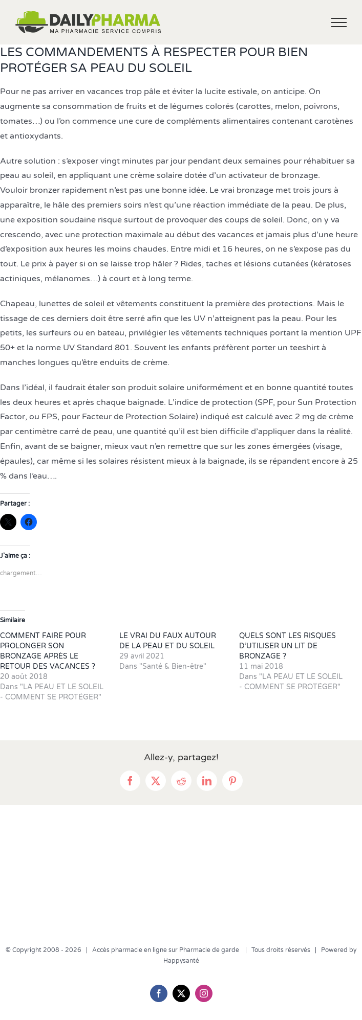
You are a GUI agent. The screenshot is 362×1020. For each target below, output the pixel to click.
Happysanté (181, 960)
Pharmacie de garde (210, 950)
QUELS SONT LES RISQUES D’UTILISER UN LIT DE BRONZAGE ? (287, 646)
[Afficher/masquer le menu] (339, 22)
